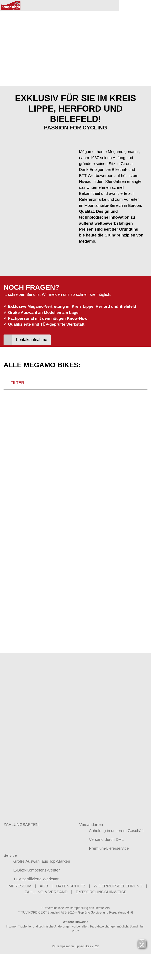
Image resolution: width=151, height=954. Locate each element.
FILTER (14, 421)
